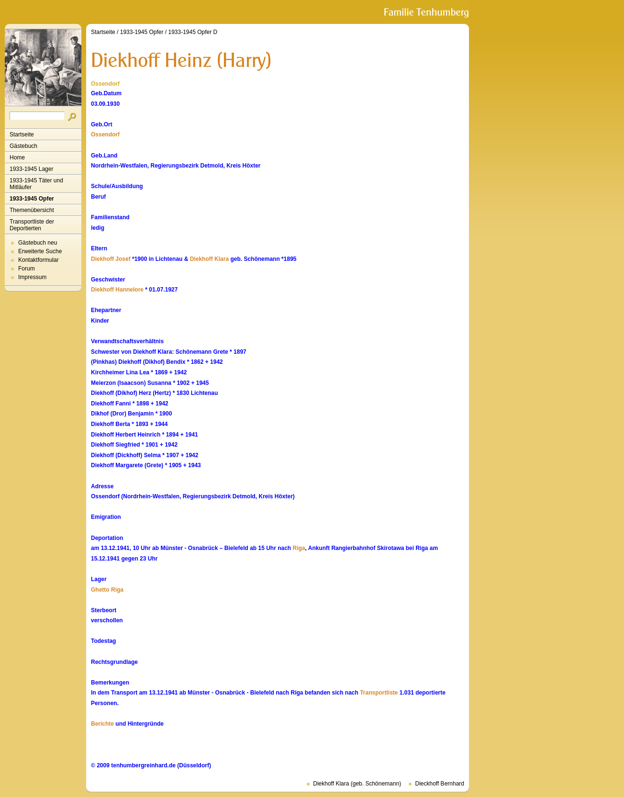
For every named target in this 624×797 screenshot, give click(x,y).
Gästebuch (23, 146)
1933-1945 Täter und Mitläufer (36, 184)
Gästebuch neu (37, 242)
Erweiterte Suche (40, 251)
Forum (26, 268)
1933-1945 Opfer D (192, 32)
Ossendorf (105, 134)
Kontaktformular (38, 260)
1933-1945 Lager (31, 169)
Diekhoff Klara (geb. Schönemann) (357, 783)
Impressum (32, 277)
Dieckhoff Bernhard (439, 783)
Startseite (22, 134)
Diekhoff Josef (111, 259)
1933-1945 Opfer (32, 198)
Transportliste (379, 692)
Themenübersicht (32, 210)
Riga (299, 548)
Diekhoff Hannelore (117, 289)
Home (17, 157)
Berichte (102, 723)
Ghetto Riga (107, 589)
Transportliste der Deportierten (32, 225)
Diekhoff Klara (209, 259)
